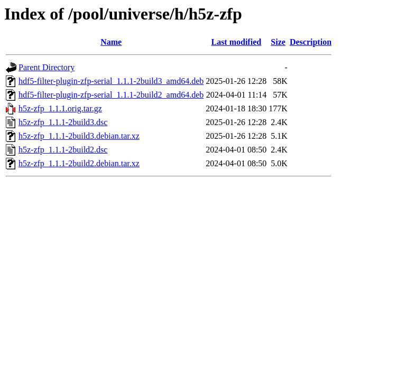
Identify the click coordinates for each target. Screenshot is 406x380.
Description (310, 41)
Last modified (236, 41)
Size (278, 41)
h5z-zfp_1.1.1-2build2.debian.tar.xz (79, 163)
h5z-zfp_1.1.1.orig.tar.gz (60, 108)
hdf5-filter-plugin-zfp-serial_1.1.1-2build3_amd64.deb (111, 81)
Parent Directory (47, 67)
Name (111, 41)
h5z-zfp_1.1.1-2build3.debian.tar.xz (79, 135)
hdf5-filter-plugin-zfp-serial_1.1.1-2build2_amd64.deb (111, 94)
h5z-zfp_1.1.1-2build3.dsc (63, 122)
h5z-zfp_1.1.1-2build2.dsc (63, 149)
